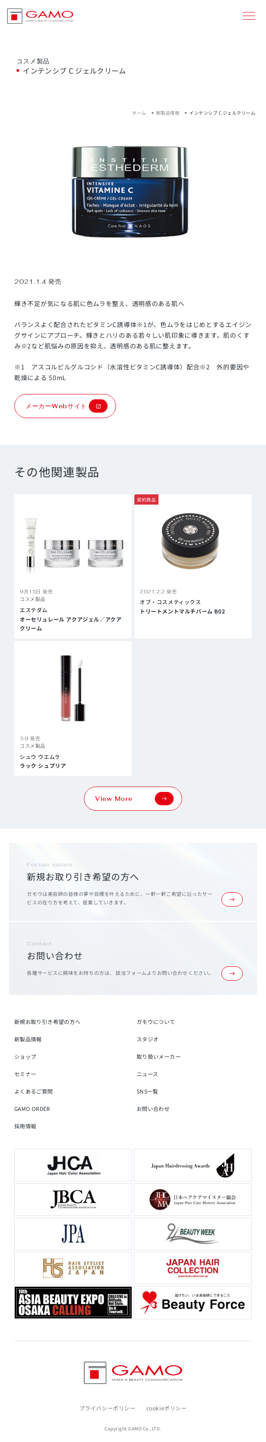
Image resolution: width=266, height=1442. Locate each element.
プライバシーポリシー (107, 1408)
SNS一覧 (147, 1091)
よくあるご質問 (33, 1091)
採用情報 (25, 1126)
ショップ (25, 1056)
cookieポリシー (166, 1408)
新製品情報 (168, 112)
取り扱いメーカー (159, 1056)
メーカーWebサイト (66, 406)
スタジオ (147, 1039)
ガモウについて (156, 1021)
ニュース (147, 1073)
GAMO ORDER (32, 1108)
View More (134, 798)
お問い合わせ (153, 1108)
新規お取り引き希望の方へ (47, 1021)
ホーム (139, 112)
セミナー (25, 1073)
